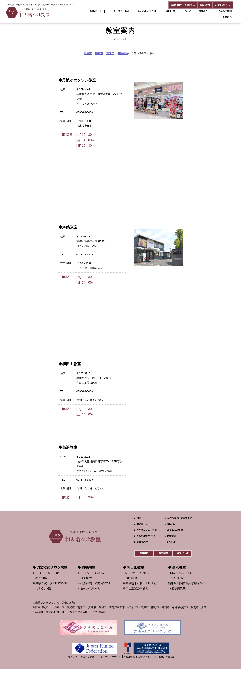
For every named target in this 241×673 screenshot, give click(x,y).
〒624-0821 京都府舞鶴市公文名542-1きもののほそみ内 (94, 587)
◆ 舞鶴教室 (86, 571)
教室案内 (227, 17)
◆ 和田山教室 (133, 571)
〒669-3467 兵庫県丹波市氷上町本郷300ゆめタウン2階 (50, 587)
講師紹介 (203, 11)
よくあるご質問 (224, 11)
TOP (139, 518)
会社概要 (72, 660)
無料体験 (144, 555)
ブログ (187, 11)
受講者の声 (142, 542)
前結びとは (95, 11)
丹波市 (88, 53)
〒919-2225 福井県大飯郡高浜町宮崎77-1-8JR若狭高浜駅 (187, 587)
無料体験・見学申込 (173, 4)
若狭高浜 (123, 53)
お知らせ (171, 542)
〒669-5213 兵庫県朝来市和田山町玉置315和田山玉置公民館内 (142, 587)
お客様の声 (169, 11)
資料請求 (199, 4)
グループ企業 (87, 660)
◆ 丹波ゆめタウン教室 (50, 571)
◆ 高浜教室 (177, 571)
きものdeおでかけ (147, 11)
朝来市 (110, 53)
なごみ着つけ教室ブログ (179, 518)
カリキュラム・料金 (119, 11)
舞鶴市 (99, 53)
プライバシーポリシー (109, 660)
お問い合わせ (221, 4)
